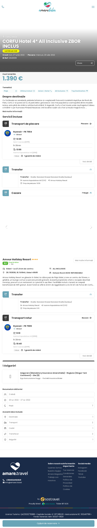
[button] (6, 227)
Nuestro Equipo (54, 471)
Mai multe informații (12, 111)
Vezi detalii (87, 161)
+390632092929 (12, 480)
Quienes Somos (55, 467)
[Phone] (2, 7)
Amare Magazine (55, 474)
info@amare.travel (13, 482)
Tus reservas (68, 470)
